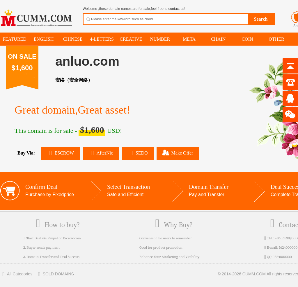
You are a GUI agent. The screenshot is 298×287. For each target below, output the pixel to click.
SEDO (137, 152)
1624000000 (282, 256)
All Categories (16, 274)
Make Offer (177, 152)
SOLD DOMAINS (55, 274)
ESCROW (60, 152)
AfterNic (100, 152)
